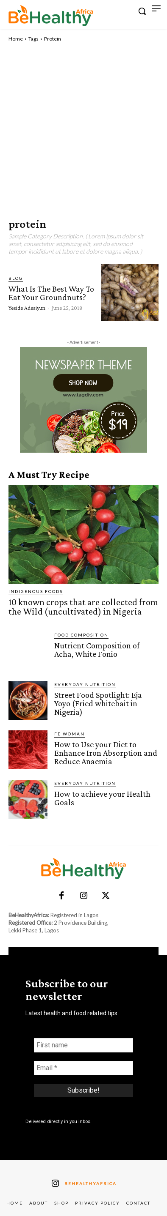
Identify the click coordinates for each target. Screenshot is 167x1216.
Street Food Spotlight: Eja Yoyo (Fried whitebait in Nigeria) (98, 703)
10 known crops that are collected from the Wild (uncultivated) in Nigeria (83, 607)
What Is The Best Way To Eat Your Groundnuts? (51, 293)
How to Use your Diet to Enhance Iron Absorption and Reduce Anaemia (105, 753)
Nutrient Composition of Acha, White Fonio (96, 650)
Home (15, 39)
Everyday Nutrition (85, 684)
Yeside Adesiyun (26, 307)
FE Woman (69, 733)
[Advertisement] (83, 130)
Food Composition (81, 634)
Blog (15, 278)
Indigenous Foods (35, 591)
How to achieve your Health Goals (102, 798)
